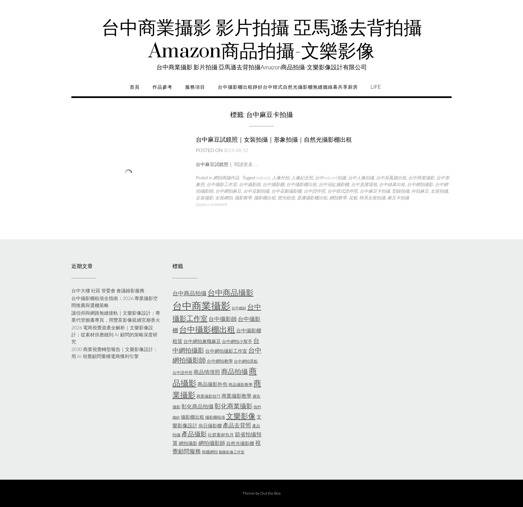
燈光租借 (286, 197)
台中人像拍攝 (361, 177)
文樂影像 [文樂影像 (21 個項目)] (240, 415)
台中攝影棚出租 (301, 184)
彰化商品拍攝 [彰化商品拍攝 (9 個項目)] (197, 406)
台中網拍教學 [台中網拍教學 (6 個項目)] (220, 361)
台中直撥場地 (364, 184)
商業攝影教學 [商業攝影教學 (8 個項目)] (236, 396)
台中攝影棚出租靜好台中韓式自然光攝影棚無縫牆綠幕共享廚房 (288, 87)
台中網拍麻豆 (228, 191)
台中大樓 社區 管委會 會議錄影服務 (107, 290)
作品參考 (162, 87)
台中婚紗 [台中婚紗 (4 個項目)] (238, 308)
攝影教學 (243, 197)
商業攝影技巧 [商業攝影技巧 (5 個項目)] (208, 396)
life (376, 87)
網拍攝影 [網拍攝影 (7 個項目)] (188, 443)
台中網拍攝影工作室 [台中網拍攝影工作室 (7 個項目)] (226, 351)
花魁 (353, 197)
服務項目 (195, 87)
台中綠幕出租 (392, 184)
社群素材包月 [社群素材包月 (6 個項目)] (221, 434)
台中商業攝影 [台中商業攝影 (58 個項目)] (201, 305)
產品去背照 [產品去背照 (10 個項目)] (237, 425)
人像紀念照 (302, 177)
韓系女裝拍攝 (372, 197)
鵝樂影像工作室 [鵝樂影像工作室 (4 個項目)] (231, 452)
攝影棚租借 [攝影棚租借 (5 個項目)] (215, 417)
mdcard (263, 177)
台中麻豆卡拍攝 (375, 191)
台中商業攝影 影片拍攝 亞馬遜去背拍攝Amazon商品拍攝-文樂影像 (261, 40)
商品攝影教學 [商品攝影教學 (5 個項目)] (240, 384)
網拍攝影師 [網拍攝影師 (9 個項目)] (211, 443)
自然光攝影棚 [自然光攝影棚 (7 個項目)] (240, 443)
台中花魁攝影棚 (286, 191)
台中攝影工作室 (221, 184)
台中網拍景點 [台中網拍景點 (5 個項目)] (246, 361)
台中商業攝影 (421, 177)
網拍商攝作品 (226, 177)
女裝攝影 (204, 197)
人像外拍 (280, 177)
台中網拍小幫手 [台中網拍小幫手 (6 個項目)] (237, 341)
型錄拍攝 (400, 191)
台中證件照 (314, 191)
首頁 (135, 87)
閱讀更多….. (246, 164)
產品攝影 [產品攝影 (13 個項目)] (194, 434)
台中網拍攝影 (420, 184)
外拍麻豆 (420, 191)
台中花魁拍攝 (256, 191)
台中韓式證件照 (342, 191)
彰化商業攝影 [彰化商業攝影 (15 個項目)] (233, 406)
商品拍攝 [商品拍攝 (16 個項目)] (234, 371)
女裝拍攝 (439, 191)
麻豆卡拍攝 (398, 197)
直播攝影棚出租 (312, 197)
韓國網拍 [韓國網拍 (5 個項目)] (210, 451)
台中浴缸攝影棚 (334, 184)
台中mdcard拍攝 (330, 177)
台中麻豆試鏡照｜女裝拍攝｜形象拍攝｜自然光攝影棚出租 (274, 139)
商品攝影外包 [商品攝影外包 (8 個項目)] (212, 384)
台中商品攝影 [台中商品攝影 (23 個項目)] (230, 292)
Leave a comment (211, 204)
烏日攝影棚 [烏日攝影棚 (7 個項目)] (210, 425)
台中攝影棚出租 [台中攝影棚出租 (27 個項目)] (207, 329)
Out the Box (270, 493)
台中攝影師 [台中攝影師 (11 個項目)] (222, 318)
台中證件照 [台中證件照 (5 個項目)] (182, 372)
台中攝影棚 (273, 184)
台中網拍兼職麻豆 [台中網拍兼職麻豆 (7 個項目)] (202, 341)
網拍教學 (338, 197)
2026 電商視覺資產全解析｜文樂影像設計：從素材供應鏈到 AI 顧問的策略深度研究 (114, 334)
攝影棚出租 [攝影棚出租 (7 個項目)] (192, 417)
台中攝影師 (249, 184)
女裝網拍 (223, 197)
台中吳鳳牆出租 (391, 177)
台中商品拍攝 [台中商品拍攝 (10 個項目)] (189, 293)
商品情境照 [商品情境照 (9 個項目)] (206, 372)
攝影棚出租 (265, 197)
